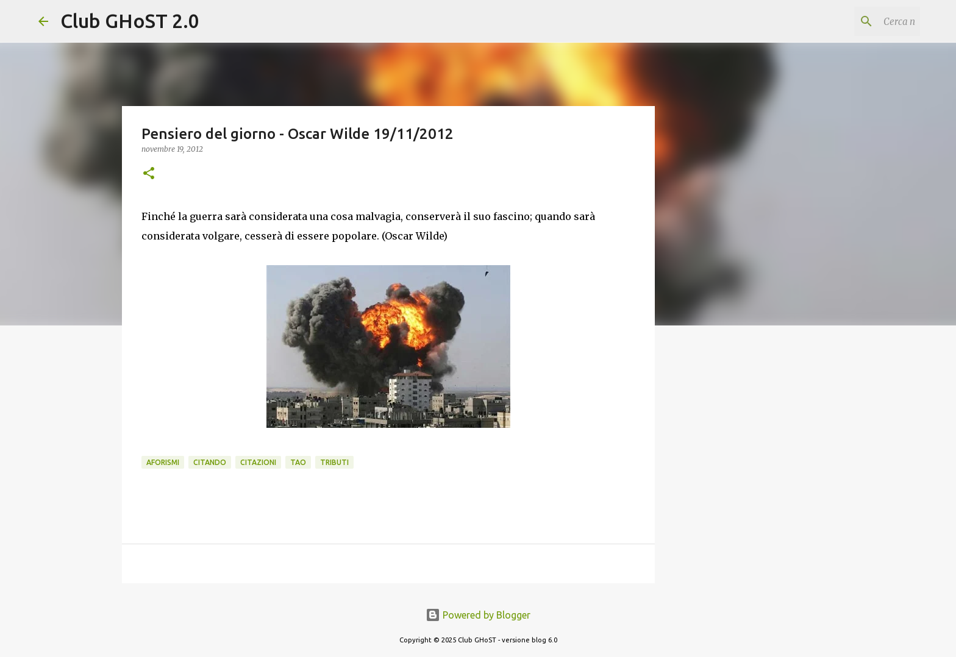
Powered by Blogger (478, 614)
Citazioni (258, 462)
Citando (209, 462)
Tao (298, 462)
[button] (148, 174)
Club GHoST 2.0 (129, 21)
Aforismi (162, 462)
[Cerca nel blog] (856, 21)
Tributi (334, 462)
